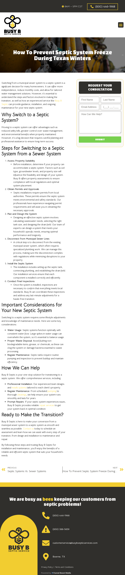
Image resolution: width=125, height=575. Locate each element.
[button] (121, 24)
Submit (100, 139)
